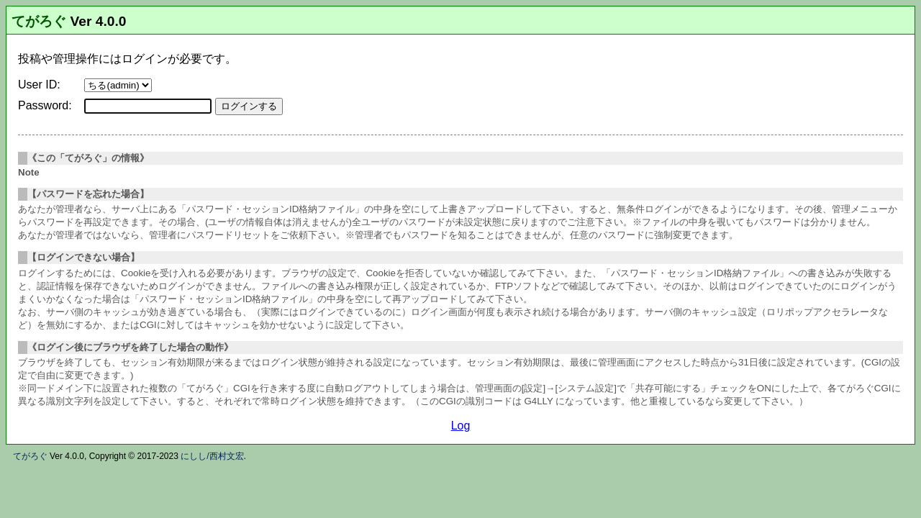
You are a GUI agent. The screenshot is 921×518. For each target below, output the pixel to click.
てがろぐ (39, 21)
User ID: (39, 84)
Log (461, 425)
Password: (45, 105)
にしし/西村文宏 (212, 456)
